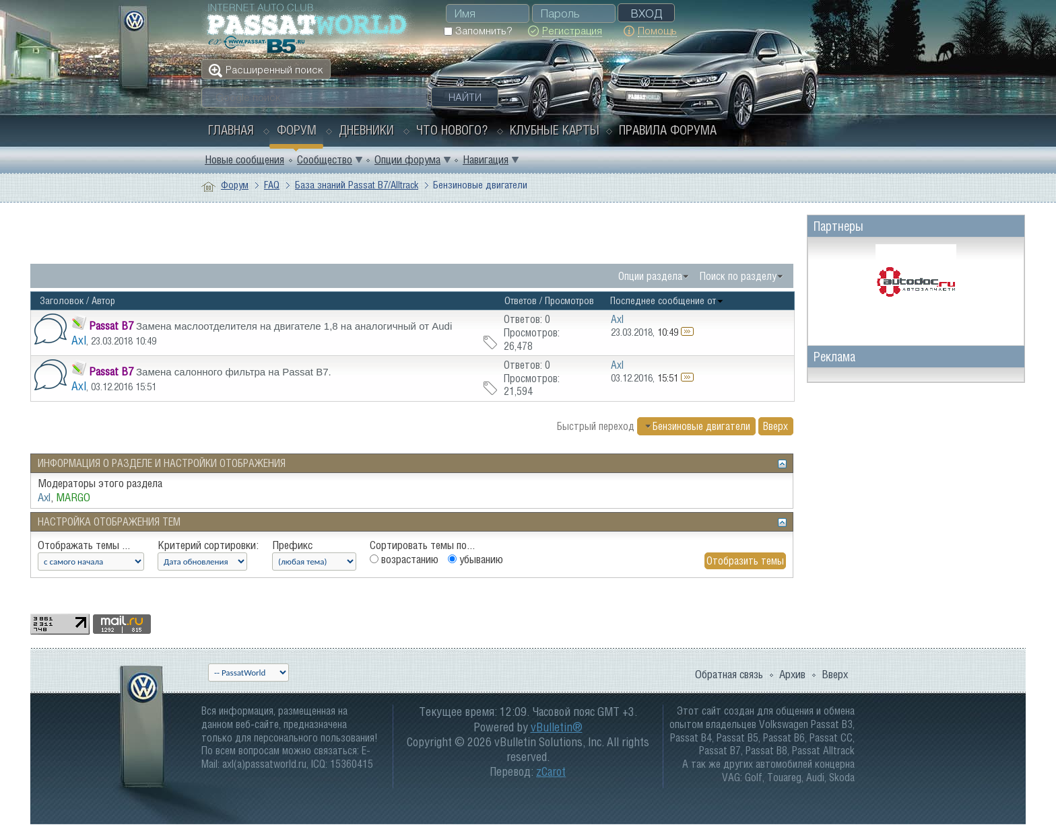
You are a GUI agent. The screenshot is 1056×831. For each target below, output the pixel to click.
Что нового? (452, 129)
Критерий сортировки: (208, 545)
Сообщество (324, 159)
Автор (103, 300)
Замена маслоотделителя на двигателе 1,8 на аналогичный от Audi (294, 326)
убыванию (475, 559)
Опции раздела (650, 276)
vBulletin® (557, 727)
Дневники (366, 129)
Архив (792, 674)
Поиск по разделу (738, 276)
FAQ (271, 184)
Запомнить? (478, 30)
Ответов (520, 300)
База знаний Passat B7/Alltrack (356, 184)
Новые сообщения (244, 159)
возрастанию (404, 559)
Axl (78, 340)
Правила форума (668, 129)
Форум (297, 129)
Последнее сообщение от (667, 300)
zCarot (551, 771)
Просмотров (569, 300)
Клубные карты (554, 129)
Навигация (485, 159)
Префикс (292, 545)
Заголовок (62, 300)
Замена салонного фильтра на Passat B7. (233, 371)
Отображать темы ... (84, 545)
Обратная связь (729, 674)
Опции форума (407, 159)
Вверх (775, 426)
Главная (231, 129)
